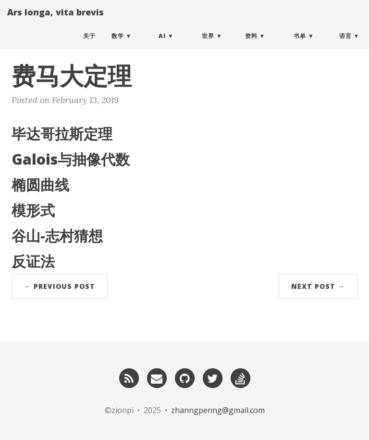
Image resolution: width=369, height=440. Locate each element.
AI (162, 45)
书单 (300, 45)
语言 (345, 45)
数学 (117, 45)
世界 (208, 45)
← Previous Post (59, 286)
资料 (251, 45)
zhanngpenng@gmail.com (218, 410)
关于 (89, 45)
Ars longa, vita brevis (55, 21)
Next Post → (318, 286)
